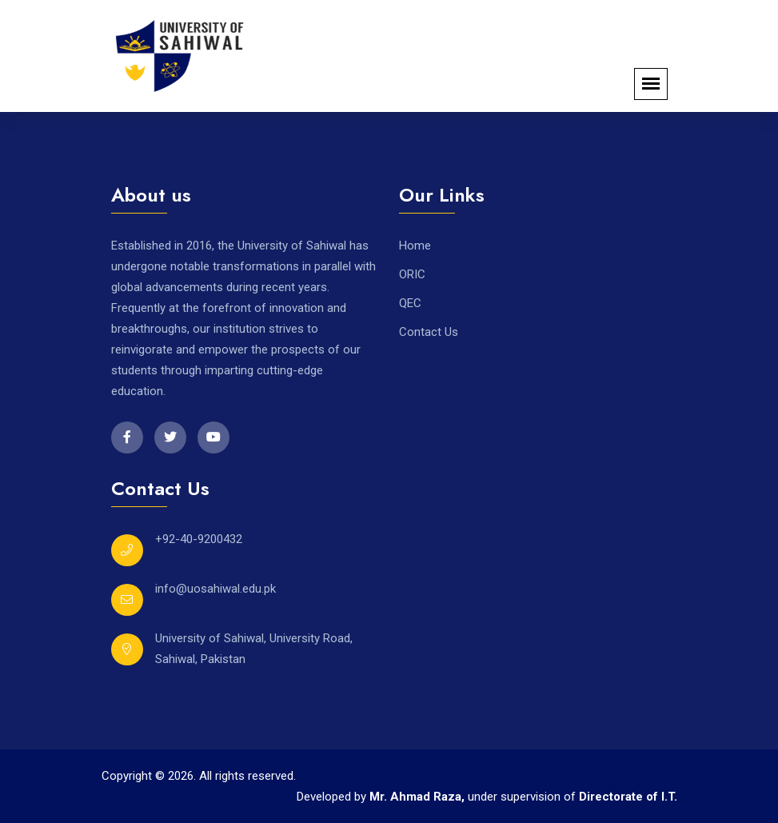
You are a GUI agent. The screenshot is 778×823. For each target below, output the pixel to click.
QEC (410, 303)
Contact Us (428, 332)
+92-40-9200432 (198, 539)
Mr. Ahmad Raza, (418, 796)
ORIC (412, 274)
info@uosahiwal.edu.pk (215, 588)
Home (415, 245)
